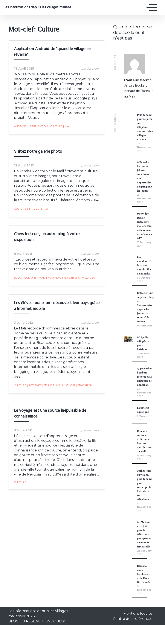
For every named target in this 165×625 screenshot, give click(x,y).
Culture (55, 121)
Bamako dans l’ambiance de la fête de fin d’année (144, 574)
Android (20, 121)
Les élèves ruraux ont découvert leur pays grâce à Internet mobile (56, 301)
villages (87, 273)
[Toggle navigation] (151, 7)
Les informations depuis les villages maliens (34, 7)
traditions (70, 273)
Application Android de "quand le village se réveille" (52, 52)
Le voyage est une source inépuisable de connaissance (50, 404)
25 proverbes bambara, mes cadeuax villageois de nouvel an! (144, 377)
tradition (84, 376)
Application (37, 121)
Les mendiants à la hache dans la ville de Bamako (144, 265)
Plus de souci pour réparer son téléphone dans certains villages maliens (145, 127)
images (33, 204)
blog (18, 272)
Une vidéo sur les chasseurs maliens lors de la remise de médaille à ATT (145, 226)
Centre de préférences (132, 619)
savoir (69, 376)
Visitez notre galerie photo (38, 147)
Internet (34, 376)
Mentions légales (137, 613)
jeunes (48, 376)
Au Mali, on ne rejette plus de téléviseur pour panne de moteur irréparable (144, 534)
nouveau (53, 273)
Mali (67, 121)
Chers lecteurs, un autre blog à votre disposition (46, 232)
